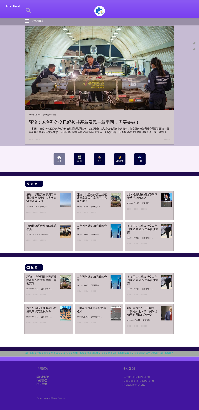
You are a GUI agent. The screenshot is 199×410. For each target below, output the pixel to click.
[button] (27, 21)
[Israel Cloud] (13, 6)
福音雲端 (42, 384)
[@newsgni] (194, 43)
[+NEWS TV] (194, 50)
